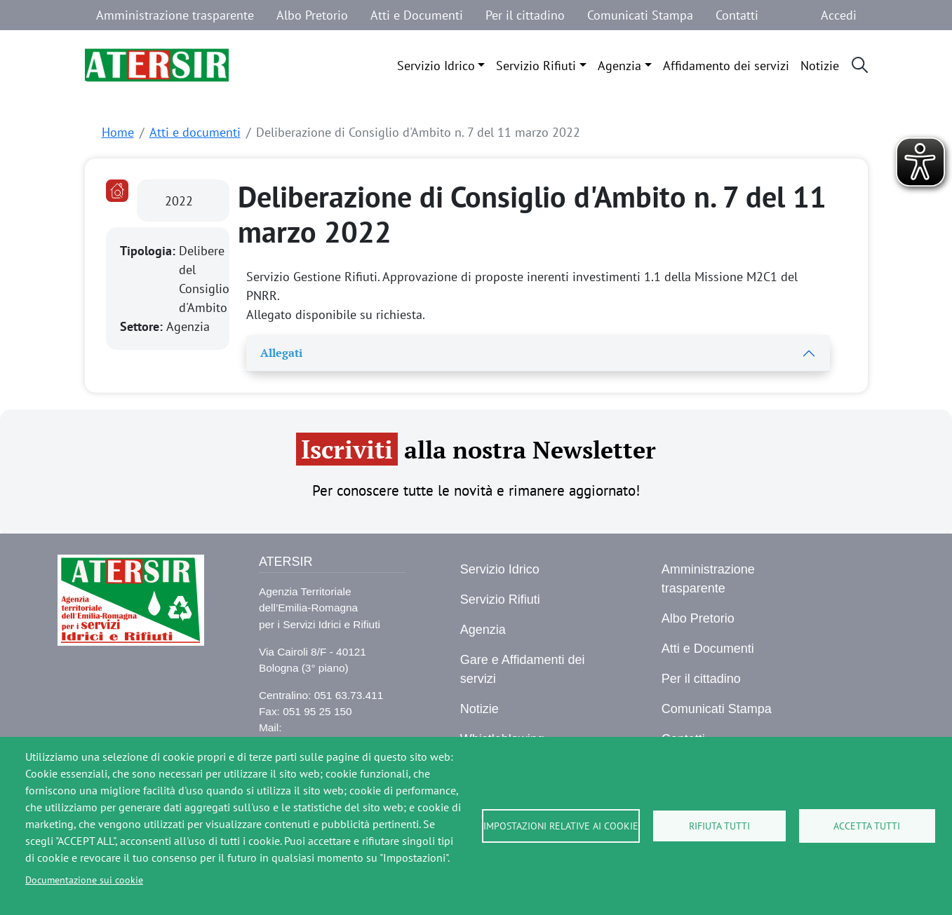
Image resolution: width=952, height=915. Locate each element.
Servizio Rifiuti (536, 65)
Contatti (737, 15)
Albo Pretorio (312, 15)
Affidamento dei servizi (726, 65)
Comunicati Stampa (640, 15)
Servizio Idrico (436, 65)
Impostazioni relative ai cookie (560, 826)
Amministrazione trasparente (175, 15)
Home (118, 132)
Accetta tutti (866, 826)
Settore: (143, 326)
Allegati (281, 352)
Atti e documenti (195, 132)
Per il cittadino (525, 15)
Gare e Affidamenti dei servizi (522, 669)
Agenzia (619, 65)
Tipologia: (149, 251)
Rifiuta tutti (719, 826)
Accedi (839, 15)
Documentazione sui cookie (84, 880)
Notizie (819, 65)
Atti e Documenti (416, 15)
